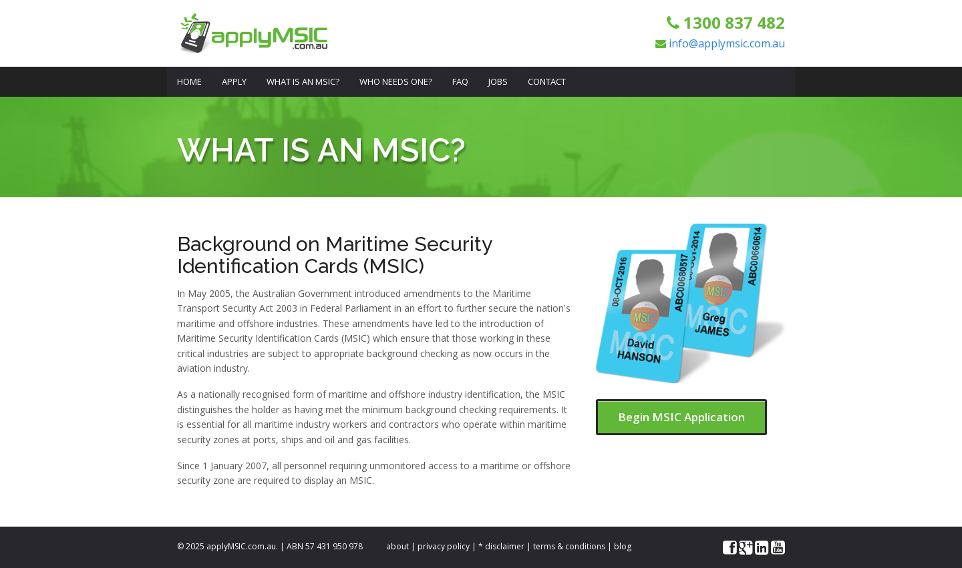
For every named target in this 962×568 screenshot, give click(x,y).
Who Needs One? (395, 81)
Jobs (498, 81)
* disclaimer (501, 546)
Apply (234, 81)
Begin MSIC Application (681, 416)
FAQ (460, 81)
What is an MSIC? (303, 81)
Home (189, 81)
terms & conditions (569, 546)
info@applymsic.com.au (727, 43)
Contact (547, 81)
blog (622, 546)
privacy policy (444, 546)
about (397, 546)
